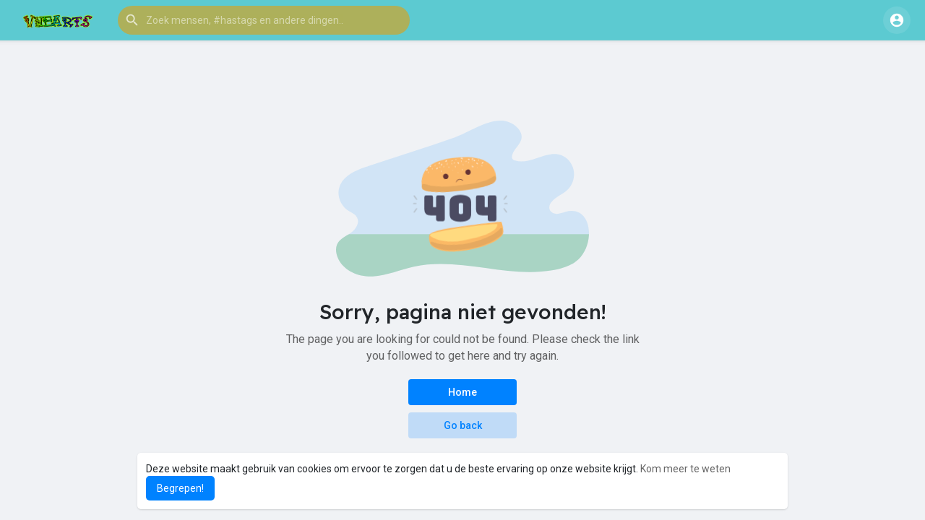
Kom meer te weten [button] (685, 468)
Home (462, 392)
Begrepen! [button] (180, 488)
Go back (463, 425)
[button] (264, 20)
